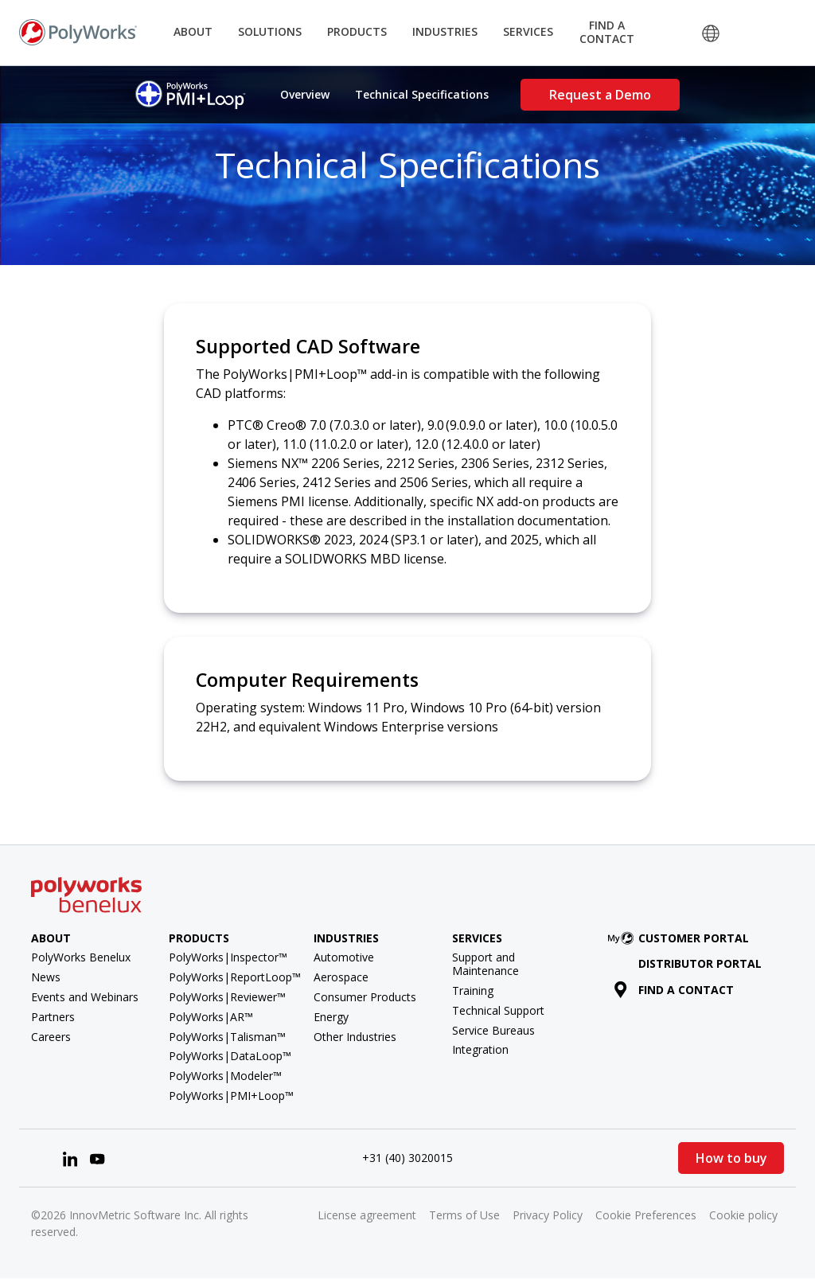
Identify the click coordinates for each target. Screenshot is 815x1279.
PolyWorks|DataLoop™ (230, 1055)
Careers (51, 1036)
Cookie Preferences (645, 1214)
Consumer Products (365, 996)
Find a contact (674, 989)
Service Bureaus (493, 1030)
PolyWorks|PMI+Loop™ (231, 1095)
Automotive (344, 957)
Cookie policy (743, 1214)
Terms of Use (464, 1214)
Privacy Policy (548, 1214)
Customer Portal (681, 938)
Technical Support (498, 1010)
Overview (305, 95)
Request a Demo (600, 94)
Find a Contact (606, 32)
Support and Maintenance (485, 964)
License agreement (367, 1214)
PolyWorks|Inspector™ (228, 957)
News (45, 977)
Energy (331, 1016)
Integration (480, 1049)
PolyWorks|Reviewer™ (227, 996)
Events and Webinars (84, 996)
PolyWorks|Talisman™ (227, 1036)
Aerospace (341, 977)
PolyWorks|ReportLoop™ (235, 977)
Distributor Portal (700, 963)
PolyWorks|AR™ (211, 1016)
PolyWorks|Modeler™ (225, 1075)
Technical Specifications (422, 95)
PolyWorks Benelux (81, 957)
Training (472, 990)
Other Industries (355, 1036)
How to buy (731, 1158)
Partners (53, 1016)
